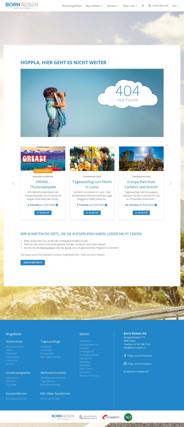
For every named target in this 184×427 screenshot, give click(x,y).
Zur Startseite (32, 262)
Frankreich (11, 360)
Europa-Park (47, 353)
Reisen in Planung (89, 375)
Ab (43, 212)
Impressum (85, 358)
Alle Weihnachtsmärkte (52, 377)
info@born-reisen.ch (135, 347)
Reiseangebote (72, 5)
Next (170, 183)
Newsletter (85, 341)
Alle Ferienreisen (15, 346)
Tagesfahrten (47, 381)
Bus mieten (93, 5)
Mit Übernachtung (50, 384)
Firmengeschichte (88, 354)
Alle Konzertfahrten (16, 398)
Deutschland (12, 356)
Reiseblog (84, 361)
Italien (9, 350)
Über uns (129, 5)
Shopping (45, 346)
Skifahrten (46, 350)
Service (111, 5)
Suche (68, 247)
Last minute (12, 377)
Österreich (11, 353)
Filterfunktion (47, 247)
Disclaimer (85, 365)
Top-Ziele (11, 384)
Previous (13, 183)
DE (174, 5)
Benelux (10, 363)
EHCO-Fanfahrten (50, 398)
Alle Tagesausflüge (50, 356)
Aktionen (11, 381)
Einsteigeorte (86, 351)
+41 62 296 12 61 (142, 344)
